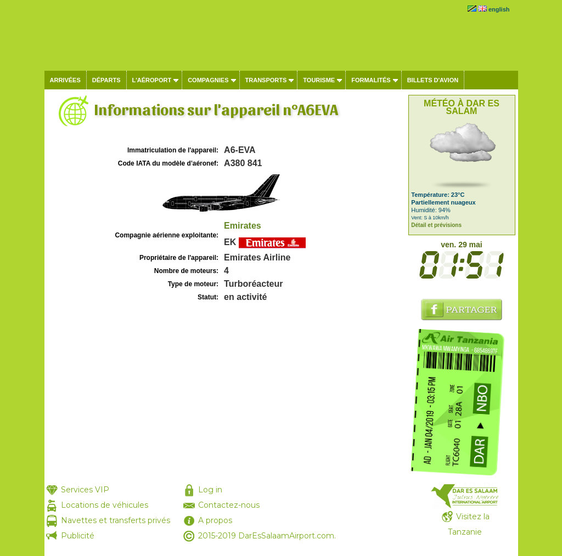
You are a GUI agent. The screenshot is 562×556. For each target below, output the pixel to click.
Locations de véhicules (104, 505)
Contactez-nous (229, 505)
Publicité (77, 536)
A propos (215, 520)
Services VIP (85, 490)
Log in (210, 490)
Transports (266, 80)
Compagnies (208, 80)
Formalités (371, 80)
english (499, 9)
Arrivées (65, 80)
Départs (106, 80)
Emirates (242, 225)
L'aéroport (152, 80)
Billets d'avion (432, 80)
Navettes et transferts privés (115, 520)
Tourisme (319, 80)
